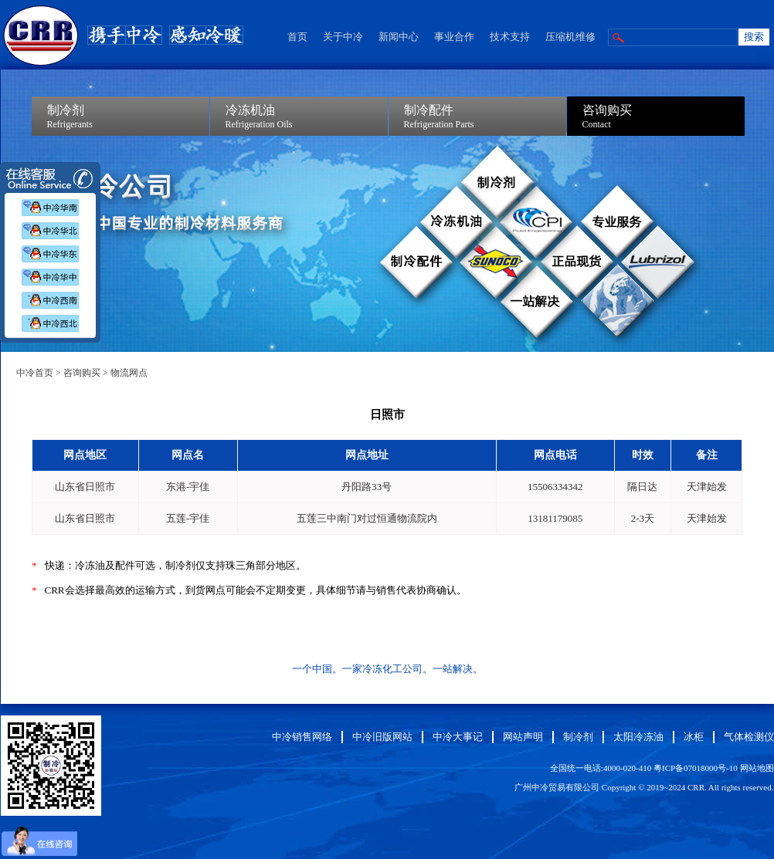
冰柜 (694, 736)
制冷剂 (578, 736)
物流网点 (129, 372)
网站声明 (523, 736)
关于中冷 (343, 36)
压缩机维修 (570, 36)
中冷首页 (34, 372)
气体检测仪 (749, 736)
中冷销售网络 (302, 736)
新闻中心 (399, 36)
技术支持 (510, 36)
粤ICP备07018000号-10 (695, 768)
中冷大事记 (458, 736)
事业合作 (454, 36)
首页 (297, 36)
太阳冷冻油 (638, 736)
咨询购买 (81, 372)
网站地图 (757, 768)
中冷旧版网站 (382, 736)
